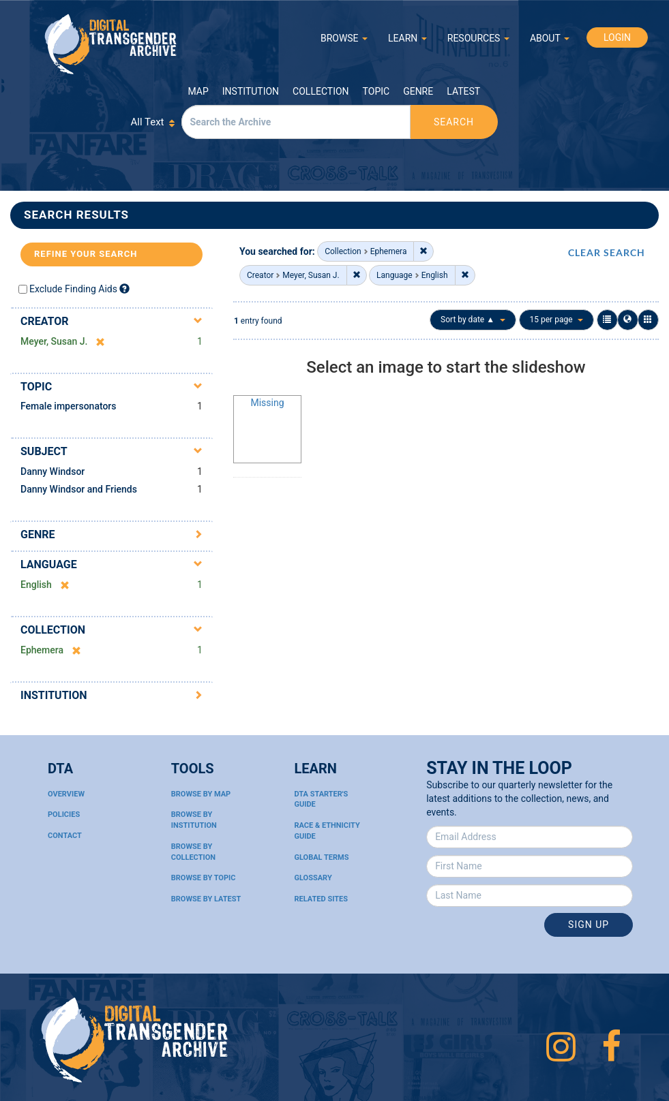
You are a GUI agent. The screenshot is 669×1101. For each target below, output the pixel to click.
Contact (65, 835)
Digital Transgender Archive (111, 44)
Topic (376, 91)
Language (48, 564)
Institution (250, 91)
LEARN (407, 38)
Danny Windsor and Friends (78, 489)
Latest (463, 91)
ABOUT (549, 38)
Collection (320, 91)
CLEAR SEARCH (606, 252)
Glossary (313, 877)
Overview (66, 794)
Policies (64, 814)
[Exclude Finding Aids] (124, 288)
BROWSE (344, 38)
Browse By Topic (203, 877)
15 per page (557, 319)
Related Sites (321, 899)
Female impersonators (68, 406)
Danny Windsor (52, 471)
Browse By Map (201, 794)
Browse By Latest (206, 899)
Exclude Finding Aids (73, 288)
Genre (418, 91)
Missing (267, 402)
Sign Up (588, 924)
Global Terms (322, 857)
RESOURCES (478, 38)
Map (198, 91)
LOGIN (617, 37)
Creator (44, 321)
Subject (44, 451)
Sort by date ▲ (473, 319)
